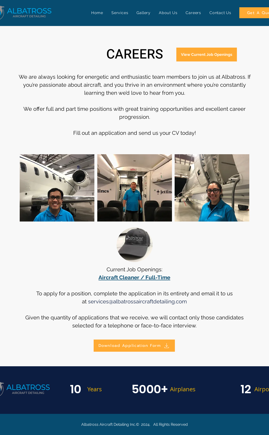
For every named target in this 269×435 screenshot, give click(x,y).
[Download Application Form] (134, 346)
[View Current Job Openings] (206, 54)
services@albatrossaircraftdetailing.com (137, 301)
